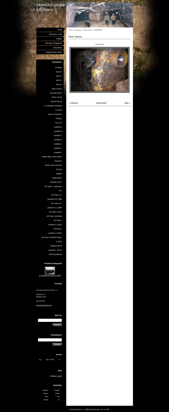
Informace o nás (55, 34)
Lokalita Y (58, 148)
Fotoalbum (78, 30)
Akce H (59, 85)
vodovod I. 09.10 (55, 250)
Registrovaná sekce (54, 52)
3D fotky (58, 68)
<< (40, 359)
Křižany (59, 118)
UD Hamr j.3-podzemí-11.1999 (55, 205)
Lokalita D (58, 140)
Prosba (59, 169)
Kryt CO (58, 123)
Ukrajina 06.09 (56, 246)
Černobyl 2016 (56, 93)
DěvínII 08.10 (56, 102)
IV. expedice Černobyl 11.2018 (53, 108)
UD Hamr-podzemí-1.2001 (55, 222)
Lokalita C (58, 135)
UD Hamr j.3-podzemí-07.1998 (55, 197)
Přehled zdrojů (56, 376)
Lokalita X (58, 144)
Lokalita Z (58, 152)
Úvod (70, 30)
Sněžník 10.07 (56, 182)
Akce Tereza (87, 30)
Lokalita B (58, 131)
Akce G (59, 80)
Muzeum (58, 161)
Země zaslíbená (55, 254)
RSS (87, 409)
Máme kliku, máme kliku (52, 157)
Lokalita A (58, 127)
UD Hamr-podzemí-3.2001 (55, 231)
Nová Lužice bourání (53, 165)
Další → (127, 103)
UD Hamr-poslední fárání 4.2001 (51, 239)
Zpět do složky (101, 103)
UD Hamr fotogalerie (53, 43)
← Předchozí (73, 103)
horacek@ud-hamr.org (44, 305)
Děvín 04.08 (57, 97)
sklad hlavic (57, 178)
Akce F (59, 76)
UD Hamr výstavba (54, 216)
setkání (59, 174)
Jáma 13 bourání (55, 114)
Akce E (59, 72)
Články (59, 39)
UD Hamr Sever (55, 212)
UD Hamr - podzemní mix (53, 188)
